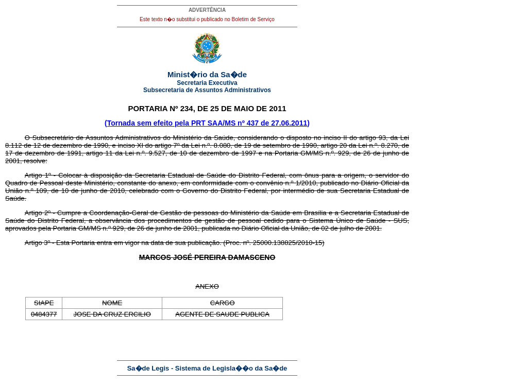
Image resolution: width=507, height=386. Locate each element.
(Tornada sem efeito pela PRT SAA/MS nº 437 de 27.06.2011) (207, 123)
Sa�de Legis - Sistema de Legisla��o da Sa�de (207, 368)
